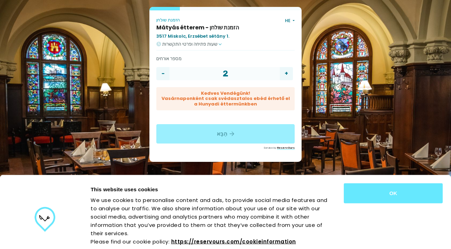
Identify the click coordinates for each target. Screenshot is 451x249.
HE (288, 20)
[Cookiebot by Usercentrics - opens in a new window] (45, 235)
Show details (363, 235)
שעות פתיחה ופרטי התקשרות (189, 44)
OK (393, 159)
